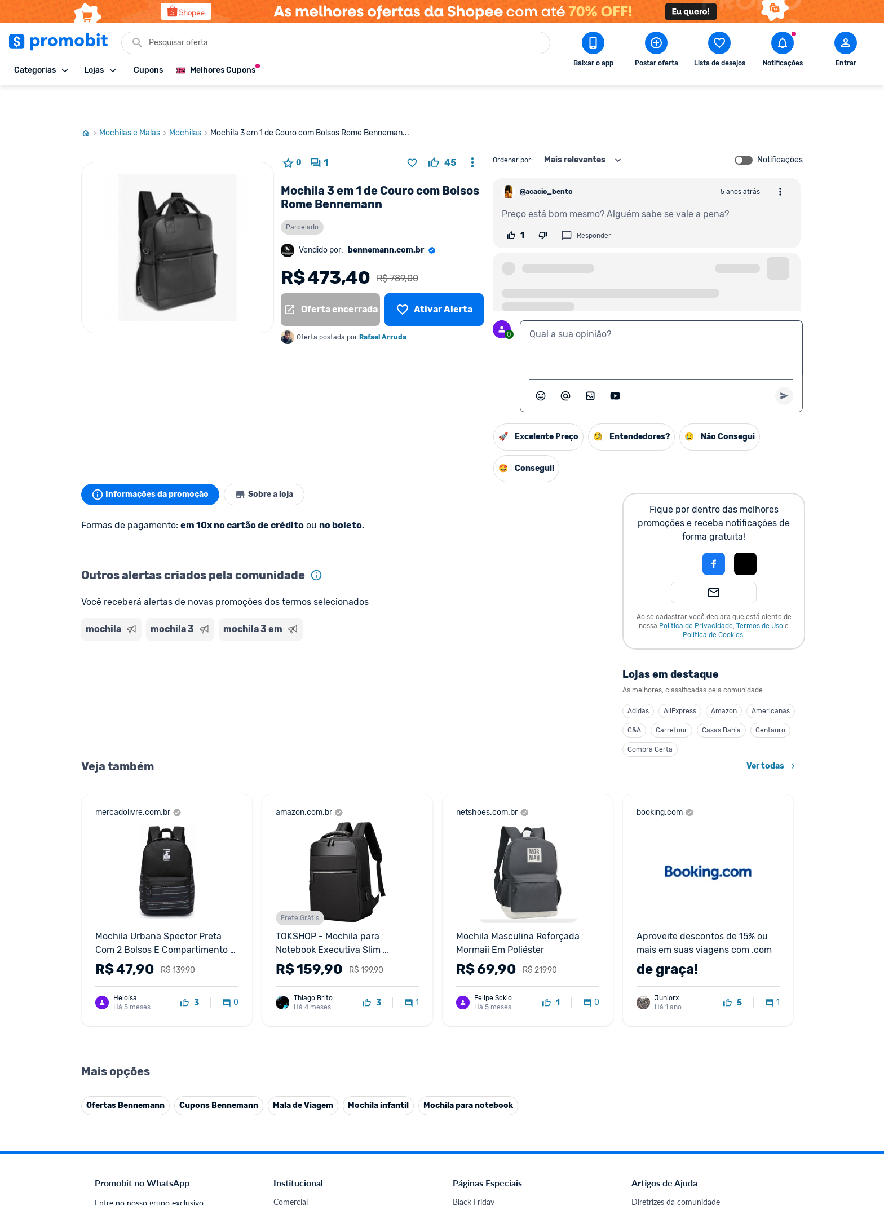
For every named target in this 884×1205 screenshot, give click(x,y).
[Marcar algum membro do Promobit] (565, 366)
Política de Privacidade (696, 596)
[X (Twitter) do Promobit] (679, 1127)
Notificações (780, 130)
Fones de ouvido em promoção (506, 967)
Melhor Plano (296, 1075)
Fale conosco (296, 953)
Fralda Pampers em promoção (504, 1007)
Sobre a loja (274, 464)
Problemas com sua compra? (681, 980)
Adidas (638, 681)
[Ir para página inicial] (90, 103)
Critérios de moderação (671, 953)
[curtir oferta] (442, 133)
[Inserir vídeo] (615, 366)
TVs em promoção (484, 1021)
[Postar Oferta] (656, 51)
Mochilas (189, 103)
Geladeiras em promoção (496, 994)
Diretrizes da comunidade (675, 939)
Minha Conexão (300, 1102)
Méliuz (284, 1088)
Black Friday (473, 939)
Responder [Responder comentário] (586, 205)
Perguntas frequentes (668, 967)
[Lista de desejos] (434, 279)
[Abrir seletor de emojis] (540, 366)
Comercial (290, 939)
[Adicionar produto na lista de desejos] (412, 133)
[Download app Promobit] (593, 51)
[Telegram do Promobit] (773, 1127)
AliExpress (680, 681)
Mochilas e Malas (134, 103)
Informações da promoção (153, 464)
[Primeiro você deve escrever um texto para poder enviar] (784, 366)
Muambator (294, 1115)
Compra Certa (650, 719)
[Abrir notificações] (782, 51)
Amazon (724, 681)
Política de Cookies (713, 605)
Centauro (770, 700)
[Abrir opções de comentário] (780, 162)
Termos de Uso (759, 596)
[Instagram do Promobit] (710, 1127)
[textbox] (661, 318)
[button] (675, 534)
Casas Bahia (721, 700)
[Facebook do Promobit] (647, 1127)
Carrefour (671, 700)
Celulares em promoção (493, 953)
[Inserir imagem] (590, 366)
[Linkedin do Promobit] (742, 1127)
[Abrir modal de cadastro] (845, 51)
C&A (634, 700)
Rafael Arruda (382, 307)
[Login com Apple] (745, 534)
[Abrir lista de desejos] (719, 51)
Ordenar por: (513, 130)
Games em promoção (490, 980)
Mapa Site (290, 1007)
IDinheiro (289, 1061)
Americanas (771, 681)
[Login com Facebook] (713, 534)
